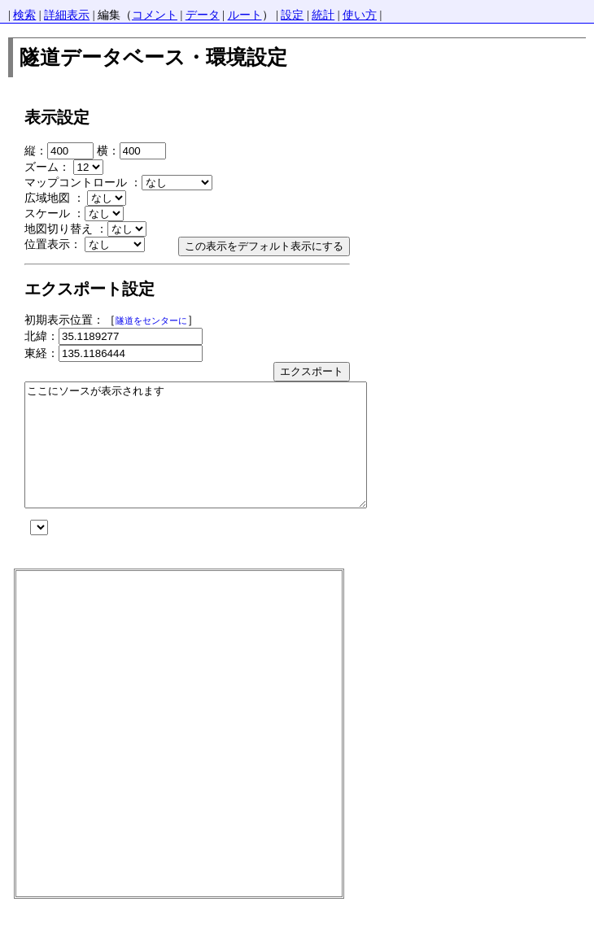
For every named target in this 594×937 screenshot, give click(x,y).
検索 (24, 15)
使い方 (360, 15)
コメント (154, 15)
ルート (245, 15)
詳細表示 (67, 15)
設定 (292, 15)
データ (203, 15)
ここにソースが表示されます (216, 457)
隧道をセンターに (151, 320)
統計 (323, 15)
